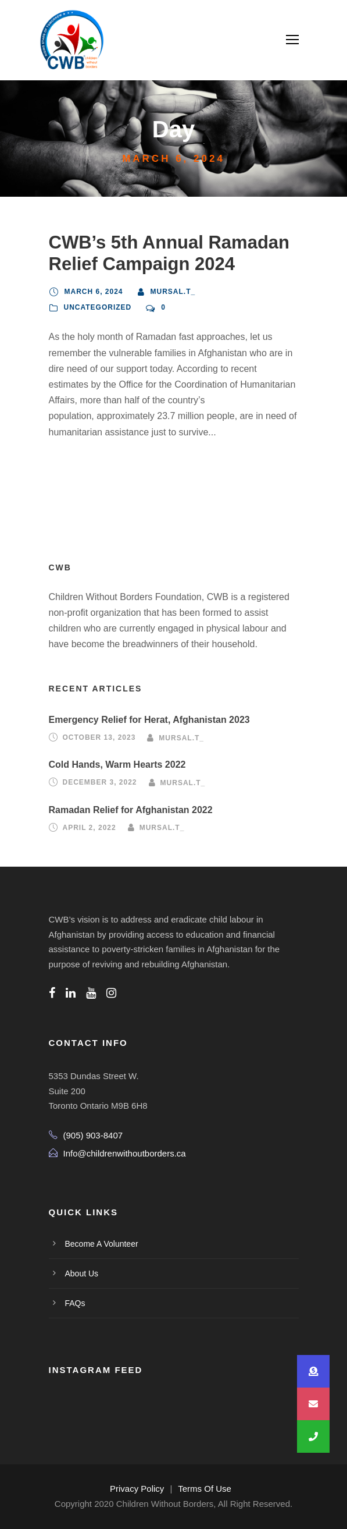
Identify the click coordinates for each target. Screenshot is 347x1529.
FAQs (75, 1303)
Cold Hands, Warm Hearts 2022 (117, 764)
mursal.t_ (173, 292)
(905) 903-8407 (93, 1135)
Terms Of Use (204, 1488)
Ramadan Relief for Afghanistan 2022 (131, 810)
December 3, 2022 (100, 783)
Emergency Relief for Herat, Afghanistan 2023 (149, 720)
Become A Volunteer (101, 1243)
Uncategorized (98, 307)
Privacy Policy (137, 1488)
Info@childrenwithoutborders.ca (124, 1153)
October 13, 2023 (99, 737)
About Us (82, 1273)
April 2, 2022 (89, 828)
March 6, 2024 (94, 292)
